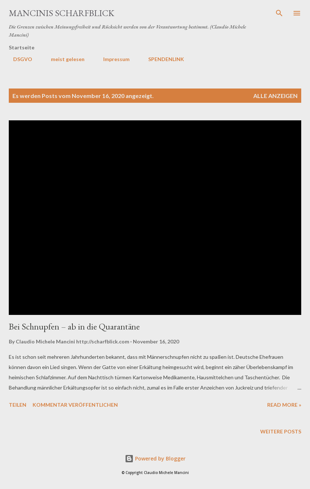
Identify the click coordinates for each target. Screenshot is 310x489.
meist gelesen (63, 59)
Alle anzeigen (275, 95)
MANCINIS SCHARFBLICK (61, 13)
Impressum (112, 59)
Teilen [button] (17, 405)
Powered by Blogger (155, 458)
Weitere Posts (280, 431)
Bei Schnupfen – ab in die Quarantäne (74, 326)
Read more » (284, 405)
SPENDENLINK (162, 59)
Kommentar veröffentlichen (75, 405)
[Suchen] (279, 13)
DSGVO (18, 59)
